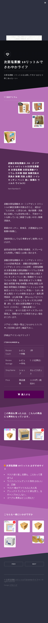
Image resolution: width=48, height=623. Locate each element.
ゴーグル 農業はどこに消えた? (20, 497)
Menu (45, 3)
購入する (25, 394)
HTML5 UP (13, 585)
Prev (14, 564)
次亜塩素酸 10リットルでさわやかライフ (22, 580)
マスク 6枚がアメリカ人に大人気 (22, 487)
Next (34, 564)
